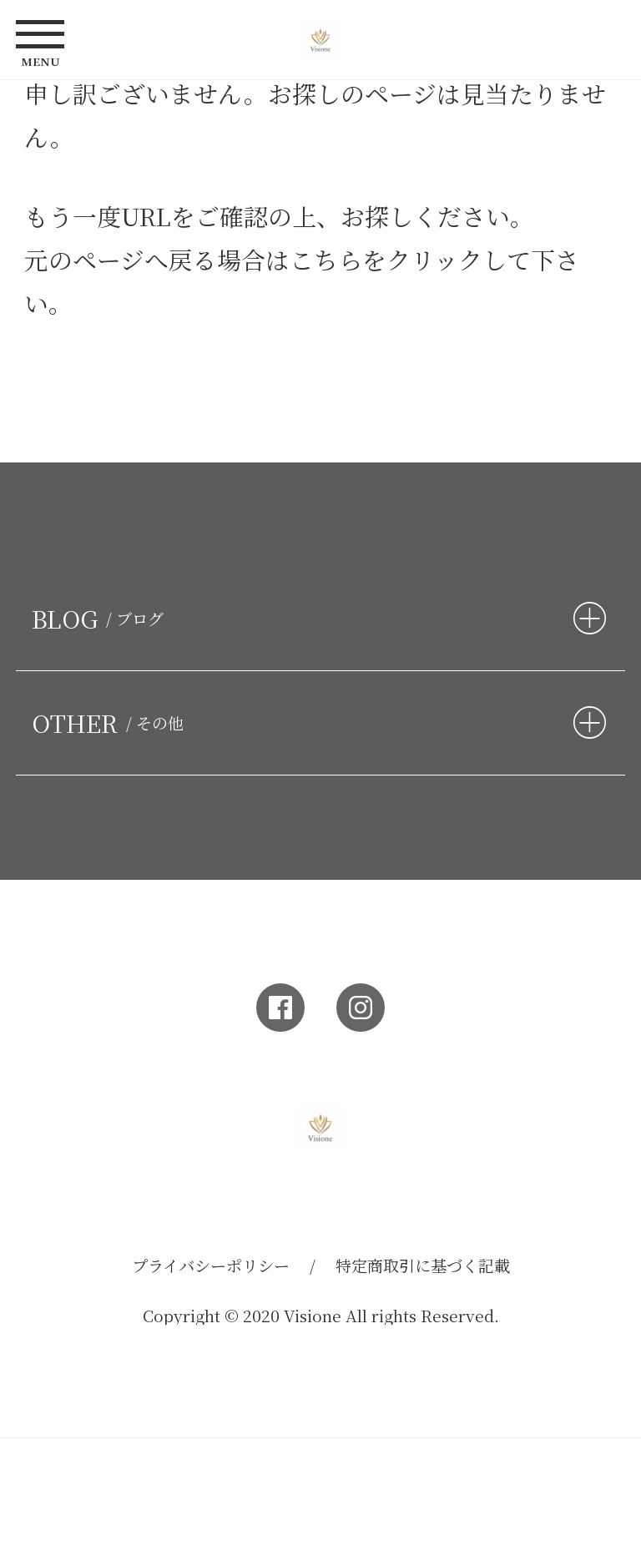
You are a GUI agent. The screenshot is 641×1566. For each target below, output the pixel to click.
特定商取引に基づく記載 (423, 1265)
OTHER (111, 722)
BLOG (101, 618)
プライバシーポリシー (211, 1265)
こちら (326, 259)
